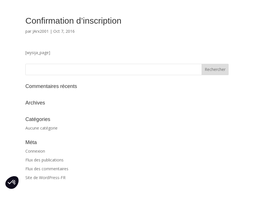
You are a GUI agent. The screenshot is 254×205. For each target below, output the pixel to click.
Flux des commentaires (46, 168)
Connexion (35, 151)
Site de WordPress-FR (45, 177)
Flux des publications (44, 160)
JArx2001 (40, 31)
